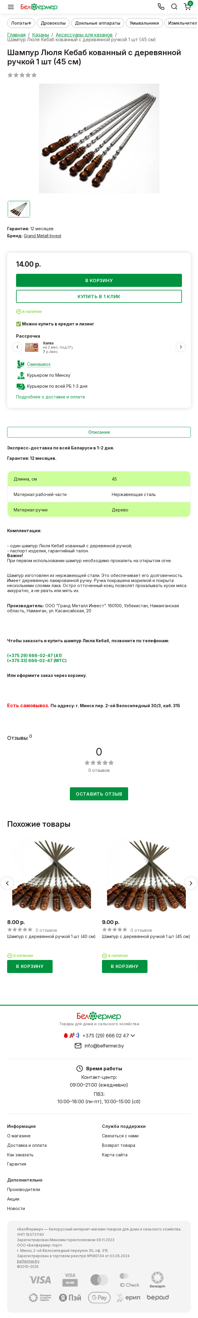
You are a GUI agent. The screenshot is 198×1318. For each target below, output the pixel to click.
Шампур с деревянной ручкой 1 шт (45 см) (146, 936)
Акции (13, 1198)
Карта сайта (115, 1154)
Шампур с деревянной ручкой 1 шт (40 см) (51, 936)
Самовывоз (39, 364)
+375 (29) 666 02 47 (105, 1035)
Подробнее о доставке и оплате (50, 396)
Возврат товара (118, 1144)
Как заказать (20, 1154)
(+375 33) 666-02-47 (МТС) (37, 660)
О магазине (19, 1135)
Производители (23, 1189)
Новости (16, 1207)
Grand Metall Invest (42, 235)
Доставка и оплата (27, 1144)
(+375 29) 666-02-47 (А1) (34, 655)
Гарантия (16, 1163)
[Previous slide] (17, 347)
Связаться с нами (120, 1135)
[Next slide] (181, 347)
